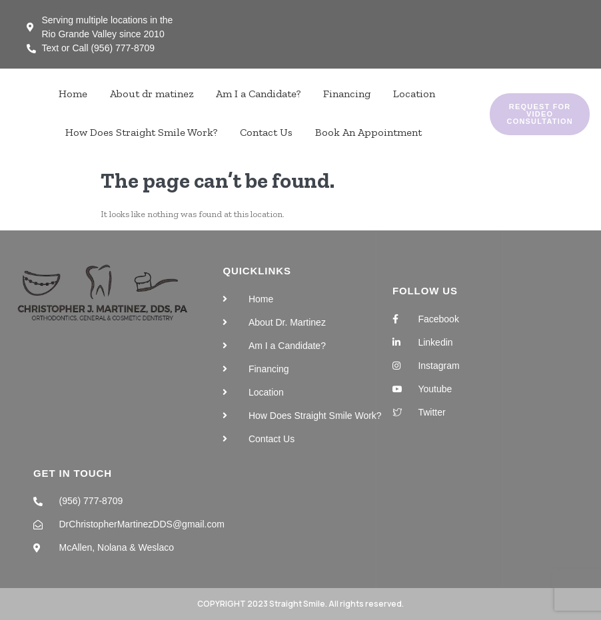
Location (414, 93)
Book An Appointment (368, 132)
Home (73, 93)
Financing (346, 93)
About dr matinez (151, 93)
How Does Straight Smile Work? (141, 132)
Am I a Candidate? (258, 93)
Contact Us (266, 132)
